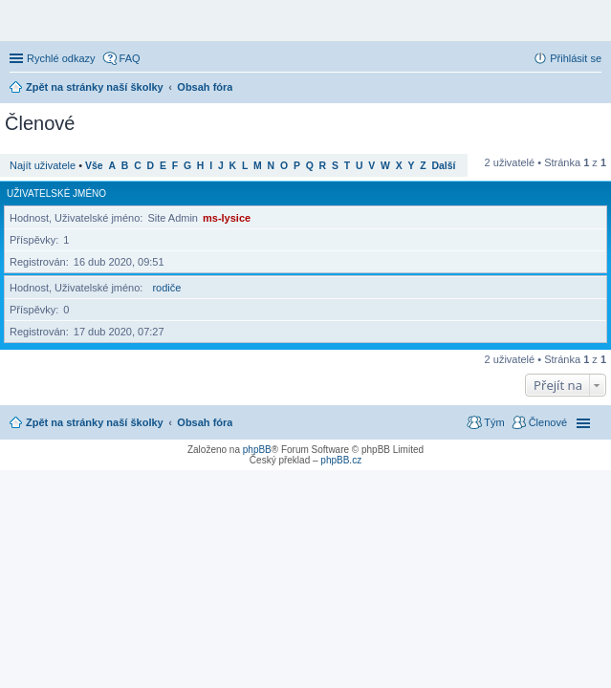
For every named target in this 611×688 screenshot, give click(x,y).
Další (444, 166)
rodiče (166, 287)
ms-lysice (227, 218)
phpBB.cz (340, 460)
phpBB (257, 449)
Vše (94, 166)
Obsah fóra (204, 422)
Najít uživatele (43, 165)
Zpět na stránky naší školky (95, 422)
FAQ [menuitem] (130, 58)
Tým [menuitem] (494, 422)
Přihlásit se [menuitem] (575, 58)
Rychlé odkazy (61, 58)
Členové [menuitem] (548, 422)
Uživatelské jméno (56, 193)
